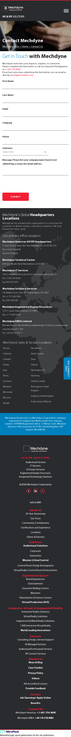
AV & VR (13, 16)
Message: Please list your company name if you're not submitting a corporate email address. (35, 166)
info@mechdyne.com (23, 75)
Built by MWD (35, 502)
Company (35, 126)
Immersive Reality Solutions (36, 611)
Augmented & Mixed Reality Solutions (35, 620)
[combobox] (25, 152)
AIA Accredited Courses (35, 683)
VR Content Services (35, 653)
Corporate (35, 551)
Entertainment (35, 583)
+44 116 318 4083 (44, 717)
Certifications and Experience (35, 527)
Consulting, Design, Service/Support (35, 639)
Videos (35, 678)
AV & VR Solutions (35, 457)
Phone (35, 139)
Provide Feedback (36, 688)
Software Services (35, 469)
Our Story (36, 518)
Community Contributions (35, 522)
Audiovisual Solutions (35, 545)
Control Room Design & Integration (36, 565)
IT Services (35, 465)
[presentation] (26, 183)
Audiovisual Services (35, 462)
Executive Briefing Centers (35, 588)
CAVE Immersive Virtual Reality (35, 625)
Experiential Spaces (36, 575)
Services (35, 636)
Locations (36, 532)
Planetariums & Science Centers (35, 597)
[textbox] (25, 152)
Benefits (35, 703)
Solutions (7, 148)
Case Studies (35, 667)
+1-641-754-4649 (46, 712)
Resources (35, 659)
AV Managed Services (35, 644)
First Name (35, 84)
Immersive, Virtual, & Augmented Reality (35, 608)
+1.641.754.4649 (12, 69)
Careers (35, 694)
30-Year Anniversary (36, 513)
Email (35, 112)
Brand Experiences (35, 579)
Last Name (35, 98)
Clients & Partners (36, 537)
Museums (35, 593)
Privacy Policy (35, 673)
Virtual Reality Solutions (35, 616)
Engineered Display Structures (35, 473)
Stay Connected (67, 368)
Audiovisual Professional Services (35, 649)
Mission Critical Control (35, 560)
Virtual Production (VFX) (35, 602)
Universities (35, 555)
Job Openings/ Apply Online (35, 697)
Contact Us (35, 709)
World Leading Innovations (35, 630)
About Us (35, 510)
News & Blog (35, 662)
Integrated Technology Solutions (35, 476)
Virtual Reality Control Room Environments (35, 570)
